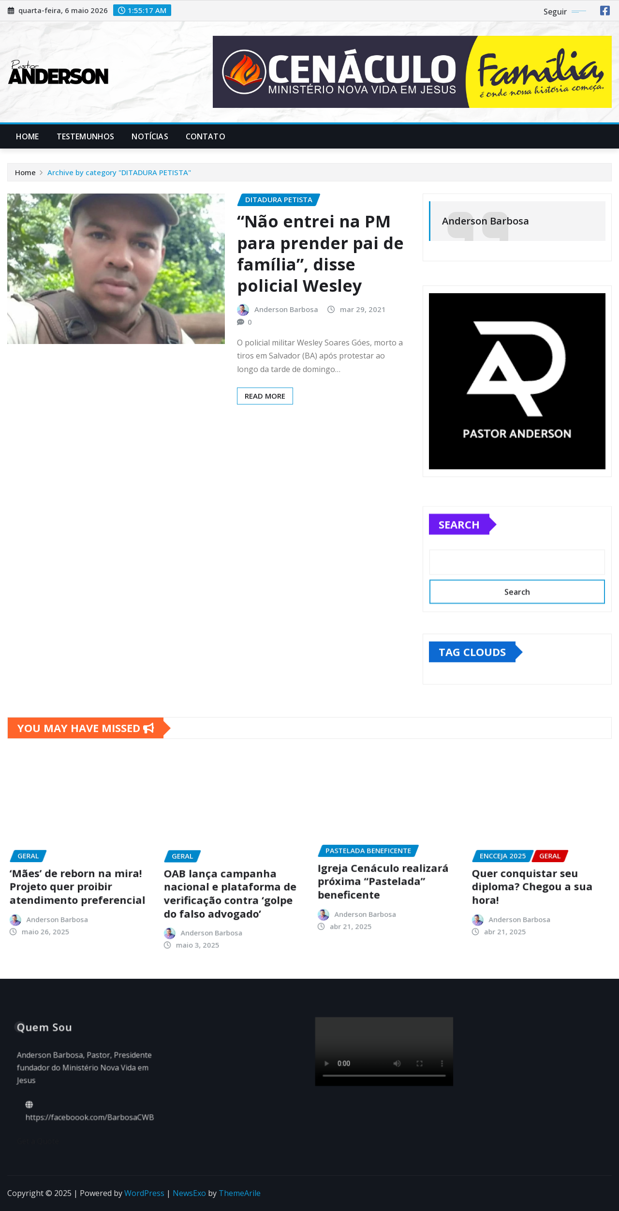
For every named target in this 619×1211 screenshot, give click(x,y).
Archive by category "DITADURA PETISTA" (119, 172)
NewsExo (189, 1193)
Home (27, 136)
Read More (265, 396)
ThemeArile (240, 1193)
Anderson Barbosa (286, 309)
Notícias (150, 136)
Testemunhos (86, 136)
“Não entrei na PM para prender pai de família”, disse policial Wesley (320, 253)
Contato (205, 136)
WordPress (144, 1193)
